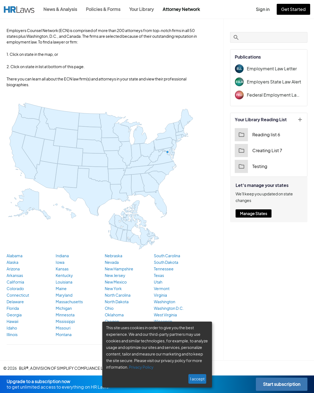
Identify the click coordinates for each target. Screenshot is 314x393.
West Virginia (165, 315)
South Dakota (165, 263)
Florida (12, 309)
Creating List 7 (258, 150)
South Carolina (167, 256)
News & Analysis (60, 9)
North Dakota (116, 302)
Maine (61, 289)
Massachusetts (68, 302)
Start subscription (281, 384)
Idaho (11, 328)
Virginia (160, 295)
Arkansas (14, 276)
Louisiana (64, 282)
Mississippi (65, 322)
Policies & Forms (105, 9)
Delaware (15, 302)
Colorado (14, 289)
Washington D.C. (168, 309)
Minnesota (64, 315)
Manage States (253, 213)
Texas (159, 276)
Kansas (62, 269)
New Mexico (115, 282)
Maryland (64, 295)
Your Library (144, 9)
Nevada (111, 263)
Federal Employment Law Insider (275, 95)
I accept (198, 379)
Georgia (13, 315)
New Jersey (115, 276)
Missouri (63, 328)
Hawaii (12, 322)
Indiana (62, 256)
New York (113, 289)
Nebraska (113, 256)
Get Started (294, 9)
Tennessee (163, 269)
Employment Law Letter (270, 68)
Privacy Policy (139, 367)
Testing (251, 166)
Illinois (12, 335)
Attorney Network (184, 9)
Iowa (60, 263)
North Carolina (117, 295)
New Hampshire (118, 269)
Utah (158, 282)
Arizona (13, 269)
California (15, 282)
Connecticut (17, 295)
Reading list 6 (257, 134)
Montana (63, 335)
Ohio (109, 309)
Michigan (63, 309)
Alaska (12, 263)
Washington (164, 302)
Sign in (265, 9)
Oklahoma (113, 315)
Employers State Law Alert (273, 81)
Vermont (161, 289)
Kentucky (64, 276)
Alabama (14, 256)
